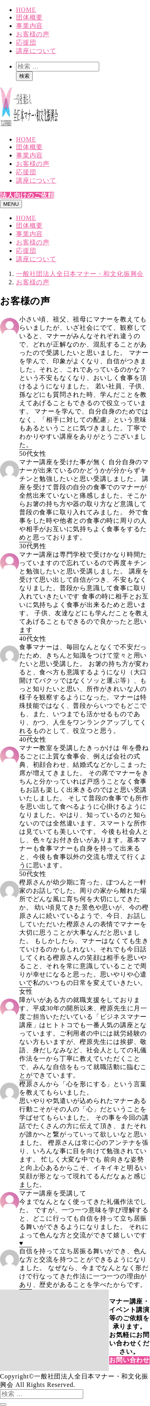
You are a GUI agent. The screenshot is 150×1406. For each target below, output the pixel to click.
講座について (36, 50)
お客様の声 (33, 34)
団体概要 (29, 17)
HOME (26, 9)
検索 (24, 76)
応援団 (26, 42)
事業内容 (29, 25)
